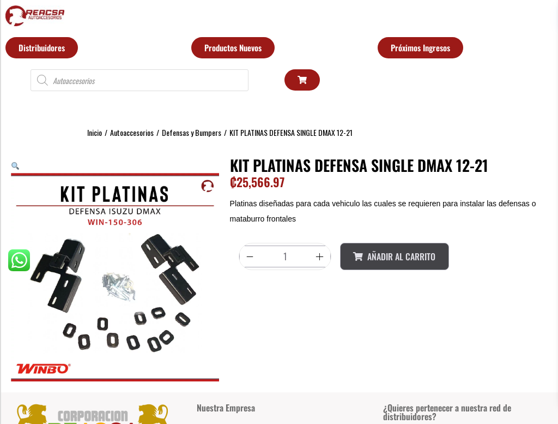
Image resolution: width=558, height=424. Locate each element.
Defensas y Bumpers (191, 132)
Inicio (94, 132)
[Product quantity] (285, 256)
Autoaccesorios (132, 132)
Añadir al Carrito (394, 256)
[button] (15, 165)
